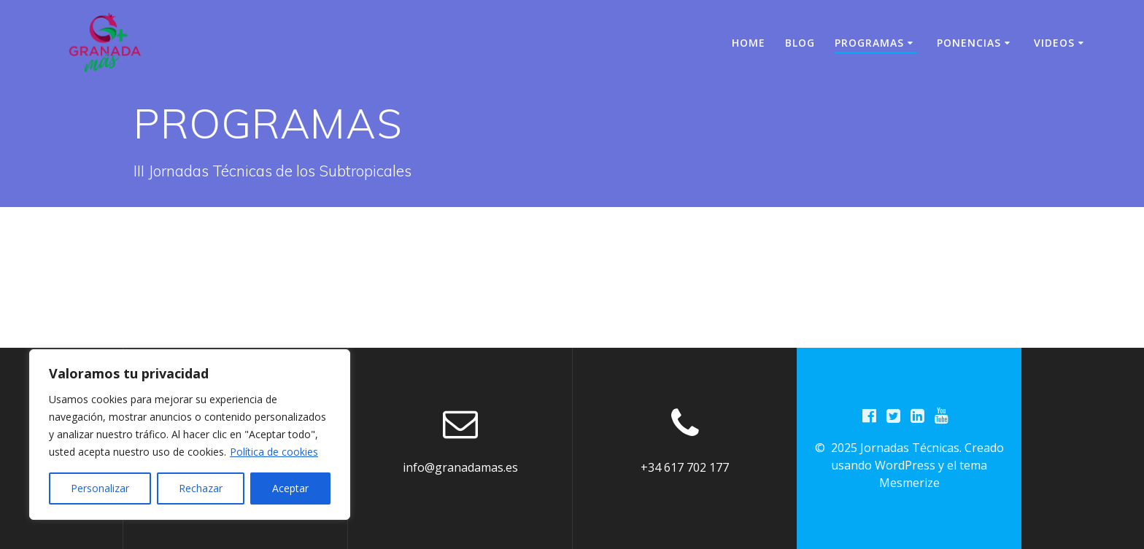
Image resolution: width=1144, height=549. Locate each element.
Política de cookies (274, 452)
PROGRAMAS (869, 43)
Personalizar (100, 488)
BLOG (800, 43)
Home (748, 43)
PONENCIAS (969, 43)
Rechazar (201, 488)
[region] (189, 434)
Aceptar (290, 488)
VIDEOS (1054, 43)
